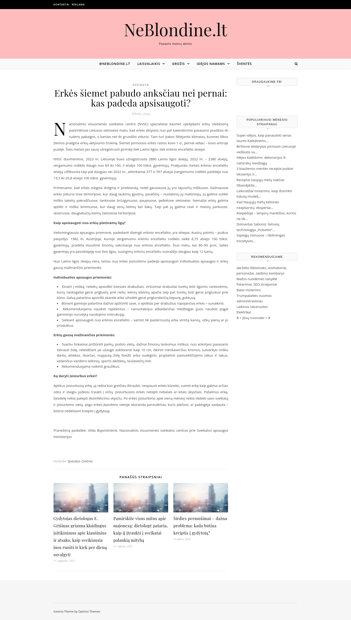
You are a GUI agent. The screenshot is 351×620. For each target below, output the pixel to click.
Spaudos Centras (80, 461)
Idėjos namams (211, 64)
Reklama (78, 4)
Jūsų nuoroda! (254, 317)
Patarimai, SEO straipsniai (257, 284)
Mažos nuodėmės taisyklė (257, 279)
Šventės (244, 64)
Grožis (178, 64)
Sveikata (141, 85)
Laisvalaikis (148, 64)
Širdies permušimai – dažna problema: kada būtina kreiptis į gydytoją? (200, 526)
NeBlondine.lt (175, 29)
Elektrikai (244, 312)
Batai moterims (249, 290)
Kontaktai (62, 4)
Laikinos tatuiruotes (252, 306)
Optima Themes (89, 611)
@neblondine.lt (114, 64)
